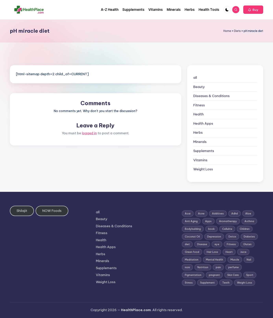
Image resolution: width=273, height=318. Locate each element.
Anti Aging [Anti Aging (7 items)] (191, 221)
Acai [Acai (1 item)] (188, 213)
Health (198, 114)
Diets (237, 31)
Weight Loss (203, 169)
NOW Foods (52, 211)
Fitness (199, 105)
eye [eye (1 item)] (217, 244)
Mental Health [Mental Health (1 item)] (214, 259)
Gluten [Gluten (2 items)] (247, 244)
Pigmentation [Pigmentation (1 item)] (193, 274)
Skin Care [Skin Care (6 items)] (233, 274)
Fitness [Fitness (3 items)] (231, 244)
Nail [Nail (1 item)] (249, 259)
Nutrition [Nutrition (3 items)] (202, 267)
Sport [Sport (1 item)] (249, 274)
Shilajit (22, 211)
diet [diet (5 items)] (187, 244)
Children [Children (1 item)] (245, 228)
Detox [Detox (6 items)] (232, 236)
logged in (89, 133)
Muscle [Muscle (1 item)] (234, 259)
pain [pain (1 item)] (218, 267)
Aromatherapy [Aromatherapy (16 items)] (228, 221)
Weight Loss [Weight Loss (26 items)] (244, 282)
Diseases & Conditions (211, 96)
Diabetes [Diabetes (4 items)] (249, 236)
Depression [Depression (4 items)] (214, 236)
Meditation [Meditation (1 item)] (191, 259)
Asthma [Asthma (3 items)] (249, 221)
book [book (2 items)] (211, 228)
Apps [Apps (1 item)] (208, 221)
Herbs (198, 132)
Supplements (203, 151)
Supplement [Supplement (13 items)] (207, 282)
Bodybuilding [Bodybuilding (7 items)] (193, 228)
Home (227, 31)
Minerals (200, 142)
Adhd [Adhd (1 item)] (234, 213)
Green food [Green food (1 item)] (192, 251)
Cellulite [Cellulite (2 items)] (227, 228)
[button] (253, 10)
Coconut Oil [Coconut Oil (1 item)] (192, 236)
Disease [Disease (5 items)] (202, 244)
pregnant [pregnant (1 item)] (214, 274)
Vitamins (200, 160)
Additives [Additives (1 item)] (218, 213)
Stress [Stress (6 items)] (189, 282)
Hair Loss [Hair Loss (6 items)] (212, 251)
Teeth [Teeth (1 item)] (226, 282)
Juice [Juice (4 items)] (243, 251)
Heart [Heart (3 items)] (229, 251)
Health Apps (203, 123)
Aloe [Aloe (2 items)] (248, 213)
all (195, 77)
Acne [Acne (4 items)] (201, 213)
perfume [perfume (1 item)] (233, 267)
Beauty (199, 87)
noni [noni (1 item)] (187, 267)
